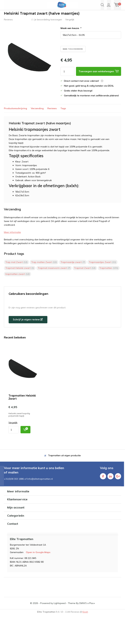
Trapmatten (108, 270)
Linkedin (110, 477)
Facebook (103, 477)
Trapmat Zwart (85, 270)
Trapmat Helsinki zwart (19, 270)
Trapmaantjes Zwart (102, 264)
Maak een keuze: (71, 30)
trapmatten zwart (17, 276)
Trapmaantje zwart (73, 264)
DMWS (83, 605)
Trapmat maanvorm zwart (54, 270)
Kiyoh (85, 614)
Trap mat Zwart (16, 264)
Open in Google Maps (38, 554)
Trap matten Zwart (44, 264)
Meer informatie (12, 234)
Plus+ (92, 605)
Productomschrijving (15, 110)
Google (118, 477)
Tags (63, 110)
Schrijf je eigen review (28, 321)
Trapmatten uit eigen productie (64, 457)
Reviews (52, 110)
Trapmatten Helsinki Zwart (22, 399)
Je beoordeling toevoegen (48, 22)
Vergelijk (69, 22)
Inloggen (108, 5)
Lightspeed (60, 605)
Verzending (37, 110)
